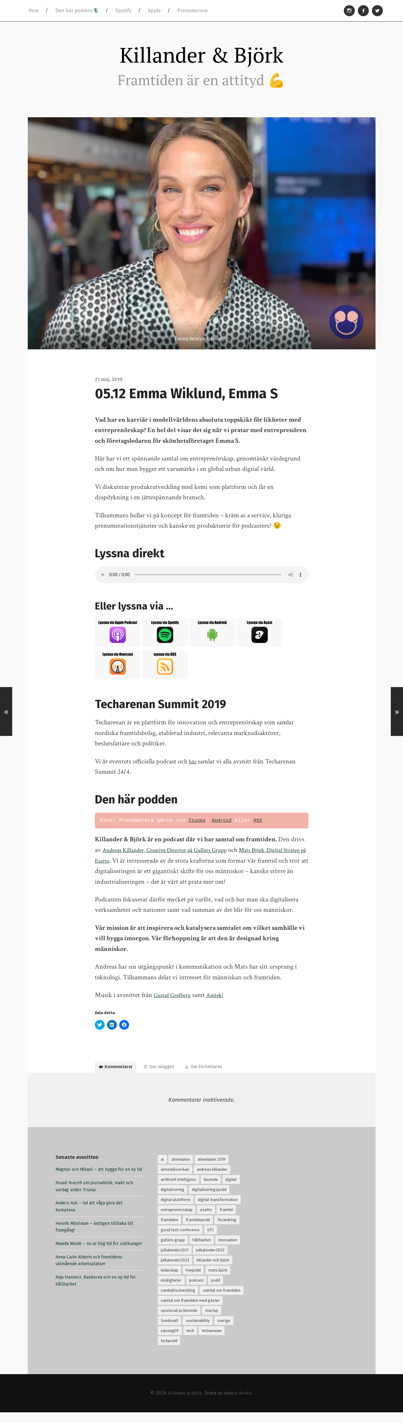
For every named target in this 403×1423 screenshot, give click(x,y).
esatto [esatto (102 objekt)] (206, 1220)
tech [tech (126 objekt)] (190, 1341)
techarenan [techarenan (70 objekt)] (211, 1341)
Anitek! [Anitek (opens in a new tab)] (221, 1000)
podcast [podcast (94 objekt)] (196, 1291)
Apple (154, 10)
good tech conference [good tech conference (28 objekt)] (180, 1241)
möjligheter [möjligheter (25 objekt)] (171, 1291)
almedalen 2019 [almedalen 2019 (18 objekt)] (211, 1170)
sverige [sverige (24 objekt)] (223, 1331)
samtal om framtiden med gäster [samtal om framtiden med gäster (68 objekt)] (190, 1311)
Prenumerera (192, 10)
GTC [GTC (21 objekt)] (210, 1241)
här (194, 766)
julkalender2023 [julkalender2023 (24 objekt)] (175, 1271)
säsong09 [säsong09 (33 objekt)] (170, 1341)
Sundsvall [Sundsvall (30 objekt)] (169, 1331)
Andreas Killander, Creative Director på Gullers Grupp (174, 855)
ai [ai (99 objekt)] (162, 1170)
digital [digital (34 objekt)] (231, 1190)
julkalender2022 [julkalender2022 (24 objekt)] (210, 1261)
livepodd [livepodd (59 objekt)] (193, 1281)
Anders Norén (240, 1404)
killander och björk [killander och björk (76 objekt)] (213, 1271)
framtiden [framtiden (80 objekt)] (169, 1230)
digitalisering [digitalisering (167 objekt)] (172, 1200)
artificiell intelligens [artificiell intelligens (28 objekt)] (178, 1190)
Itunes (198, 825)
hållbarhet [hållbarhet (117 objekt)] (202, 1251)
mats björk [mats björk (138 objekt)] (217, 1281)
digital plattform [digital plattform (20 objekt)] (175, 1210)
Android (225, 825)
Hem (33, 10)
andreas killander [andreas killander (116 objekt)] (212, 1180)
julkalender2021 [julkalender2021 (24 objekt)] (175, 1261)
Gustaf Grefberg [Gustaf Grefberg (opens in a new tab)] (175, 1000)
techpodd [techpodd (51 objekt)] (169, 1351)
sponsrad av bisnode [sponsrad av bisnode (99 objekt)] (179, 1321)
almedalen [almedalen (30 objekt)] (180, 1170)
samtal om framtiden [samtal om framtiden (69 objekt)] (221, 1301)
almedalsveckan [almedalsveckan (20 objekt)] (175, 1180)
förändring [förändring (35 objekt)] (227, 1230)
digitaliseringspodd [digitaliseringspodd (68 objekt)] (209, 1200)
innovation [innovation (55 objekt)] (227, 1251)
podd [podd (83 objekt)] (215, 1291)
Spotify (123, 10)
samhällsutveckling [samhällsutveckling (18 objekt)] (178, 1301)
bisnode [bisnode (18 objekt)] (211, 1190)
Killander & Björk (201, 58)
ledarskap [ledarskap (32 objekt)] (169, 1281)
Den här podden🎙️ (77, 10)
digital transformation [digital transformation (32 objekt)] (218, 1210)
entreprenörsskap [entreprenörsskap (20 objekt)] (177, 1220)
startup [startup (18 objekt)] (211, 1321)
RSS (263, 825)
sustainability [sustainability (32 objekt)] (198, 1331)
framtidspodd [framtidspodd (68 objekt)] (198, 1230)
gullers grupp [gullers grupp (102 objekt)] (173, 1251)
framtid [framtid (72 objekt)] (226, 1220)
